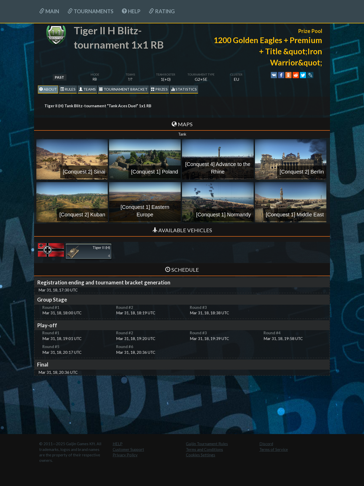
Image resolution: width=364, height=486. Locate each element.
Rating (162, 11)
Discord (266, 443)
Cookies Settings (200, 454)
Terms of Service (273, 449)
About (48, 89)
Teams (87, 89)
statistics (184, 89)
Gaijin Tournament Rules (207, 443)
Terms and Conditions (204, 449)
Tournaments (90, 11)
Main (49, 11)
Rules (68, 89)
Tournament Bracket (123, 89)
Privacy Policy (125, 454)
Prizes (159, 89)
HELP (131, 11)
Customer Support (128, 449)
